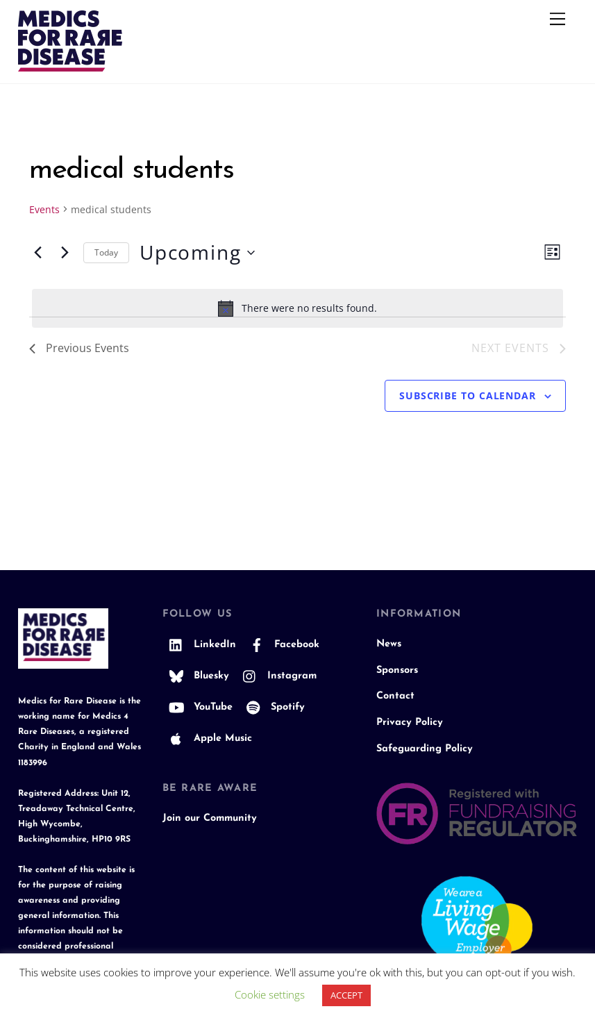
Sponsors (397, 670)
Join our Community (209, 818)
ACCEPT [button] (346, 995)
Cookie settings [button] (270, 994)
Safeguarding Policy (424, 749)
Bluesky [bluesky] (195, 676)
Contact (395, 696)
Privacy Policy (409, 722)
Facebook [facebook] (281, 645)
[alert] (297, 308)
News (388, 644)
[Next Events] (64, 252)
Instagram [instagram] (276, 676)
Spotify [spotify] (272, 707)
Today (106, 252)
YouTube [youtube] (197, 707)
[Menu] (557, 19)
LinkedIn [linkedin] (199, 645)
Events (44, 209)
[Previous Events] (37, 252)
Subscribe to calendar (467, 395)
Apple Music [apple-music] (207, 738)
